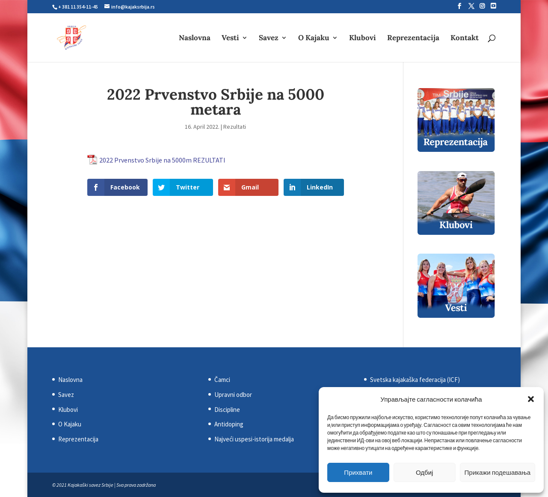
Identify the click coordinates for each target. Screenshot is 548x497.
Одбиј (424, 472)
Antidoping (228, 424)
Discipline (227, 409)
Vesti (230, 38)
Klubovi (362, 38)
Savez (268, 38)
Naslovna (194, 38)
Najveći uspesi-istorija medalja (254, 439)
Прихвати (358, 472)
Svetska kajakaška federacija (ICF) (415, 380)
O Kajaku (313, 38)
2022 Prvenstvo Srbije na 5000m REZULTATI (162, 160)
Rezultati (234, 126)
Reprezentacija (413, 38)
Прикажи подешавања (497, 472)
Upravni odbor (233, 394)
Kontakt (464, 38)
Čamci (222, 380)
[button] (531, 399)
